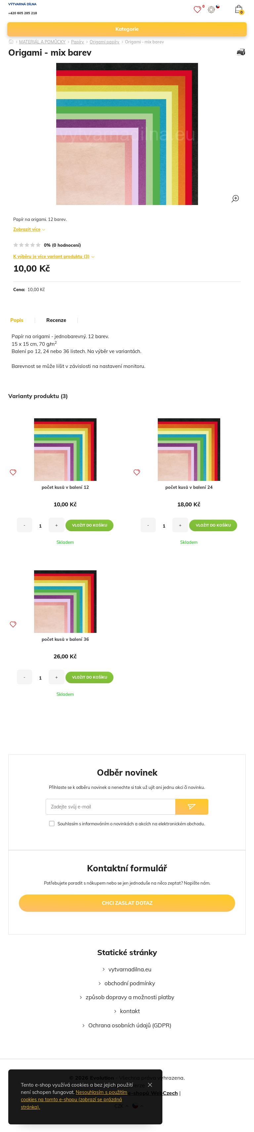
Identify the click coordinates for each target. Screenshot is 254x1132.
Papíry (79, 42)
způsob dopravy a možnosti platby (130, 997)
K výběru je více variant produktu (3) (51, 256)
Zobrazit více (26, 229)
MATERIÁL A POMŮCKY (43, 42)
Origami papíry (106, 42)
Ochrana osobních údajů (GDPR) (129, 1025)
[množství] (40, 526)
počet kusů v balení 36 (65, 639)
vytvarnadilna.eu (129, 969)
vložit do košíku (89, 525)
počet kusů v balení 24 (189, 487)
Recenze (56, 320)
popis (16, 320)
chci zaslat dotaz (127, 903)
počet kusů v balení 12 (65, 487)
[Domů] (11, 39)
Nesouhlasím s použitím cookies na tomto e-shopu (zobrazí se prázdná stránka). (76, 1099)
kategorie (178, 29)
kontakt (130, 1010)
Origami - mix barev (146, 42)
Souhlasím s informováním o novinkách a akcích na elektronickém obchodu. (131, 823)
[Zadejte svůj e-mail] (110, 807)
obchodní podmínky (130, 983)
